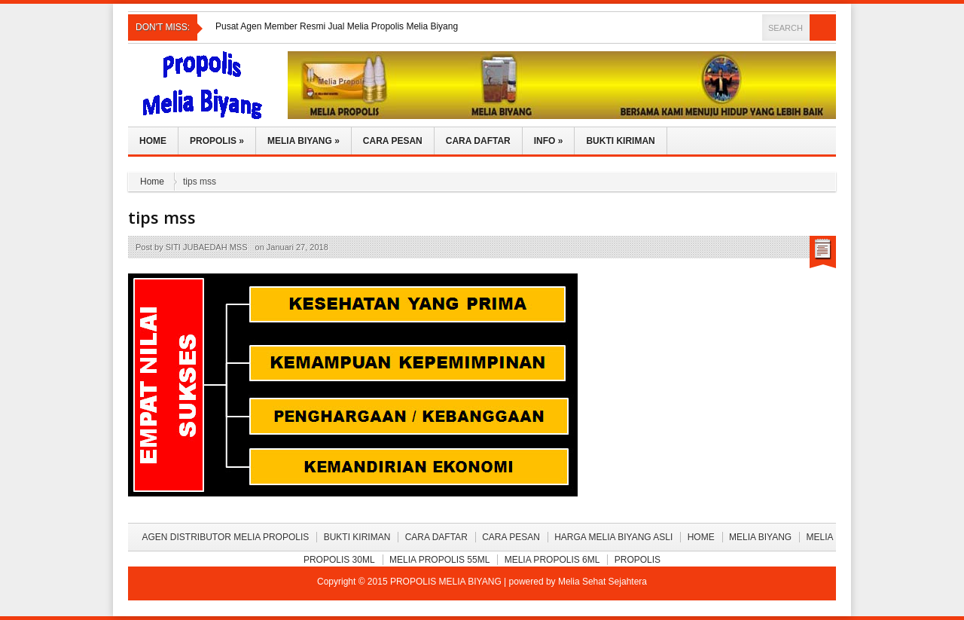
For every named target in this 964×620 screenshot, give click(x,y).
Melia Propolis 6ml (552, 559)
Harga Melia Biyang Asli (613, 537)
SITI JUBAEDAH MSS (207, 247)
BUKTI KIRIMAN (357, 537)
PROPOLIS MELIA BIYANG (447, 581)
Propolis (217, 141)
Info (548, 141)
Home (152, 141)
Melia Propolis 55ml (439, 559)
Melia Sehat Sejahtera (602, 581)
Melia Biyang (303, 141)
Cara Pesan (393, 141)
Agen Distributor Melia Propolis (225, 537)
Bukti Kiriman (620, 141)
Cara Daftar (478, 141)
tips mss (162, 217)
